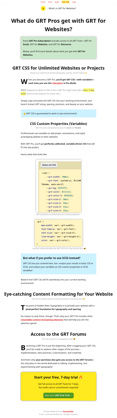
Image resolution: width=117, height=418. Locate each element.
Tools (50, 2)
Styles (57, 2)
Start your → (58, 395)
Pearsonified (68, 411)
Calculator (57, 83)
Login (74, 2)
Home (43, 2)
